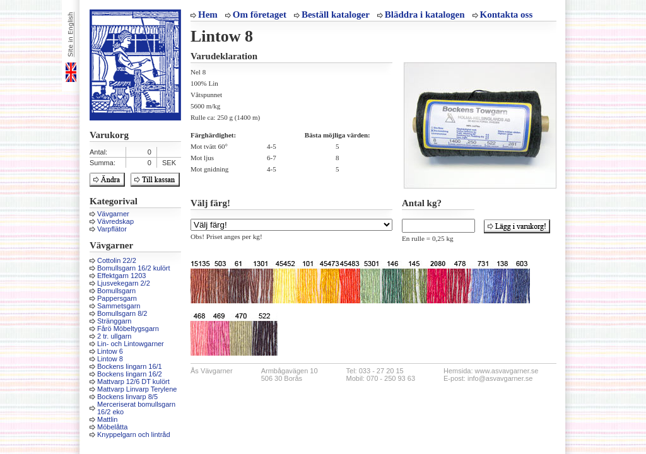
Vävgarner (113, 214)
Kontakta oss (506, 14)
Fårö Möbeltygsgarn (128, 328)
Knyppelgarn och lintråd (133, 434)
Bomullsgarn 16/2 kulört (133, 268)
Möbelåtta (112, 427)
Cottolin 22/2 (116, 260)
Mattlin (107, 419)
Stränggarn (114, 321)
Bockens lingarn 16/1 (129, 366)
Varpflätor (112, 229)
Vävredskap (115, 221)
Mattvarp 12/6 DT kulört (133, 381)
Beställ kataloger (336, 14)
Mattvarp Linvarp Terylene (137, 389)
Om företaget (259, 14)
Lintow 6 (110, 351)
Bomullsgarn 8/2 (122, 313)
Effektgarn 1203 (121, 275)
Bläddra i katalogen (425, 14)
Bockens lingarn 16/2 (129, 374)
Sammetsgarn (118, 306)
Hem (208, 14)
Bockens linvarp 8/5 (127, 396)
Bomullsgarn (116, 290)
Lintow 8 (110, 359)
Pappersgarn (117, 298)
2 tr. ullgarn (114, 336)
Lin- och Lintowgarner (130, 343)
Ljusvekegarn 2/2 (123, 283)
